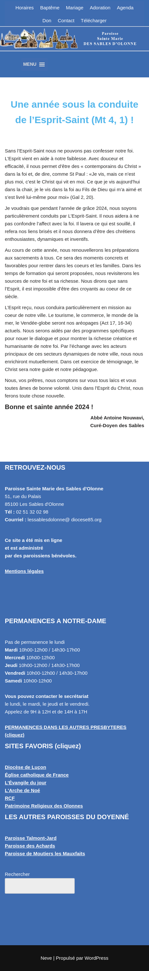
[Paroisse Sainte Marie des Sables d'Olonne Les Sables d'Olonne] (74, 46)
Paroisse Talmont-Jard (31, 838)
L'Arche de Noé (22, 790)
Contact (66, 20)
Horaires (24, 7)
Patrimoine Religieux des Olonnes (44, 806)
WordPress (96, 958)
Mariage (74, 7)
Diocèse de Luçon (25, 767)
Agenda (125, 7)
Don (46, 20)
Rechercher (17, 874)
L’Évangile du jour (25, 782)
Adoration (100, 7)
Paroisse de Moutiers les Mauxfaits (45, 853)
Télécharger (94, 20)
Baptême (50, 7)
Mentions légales (24, 571)
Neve (46, 958)
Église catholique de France (37, 775)
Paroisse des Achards (30, 845)
